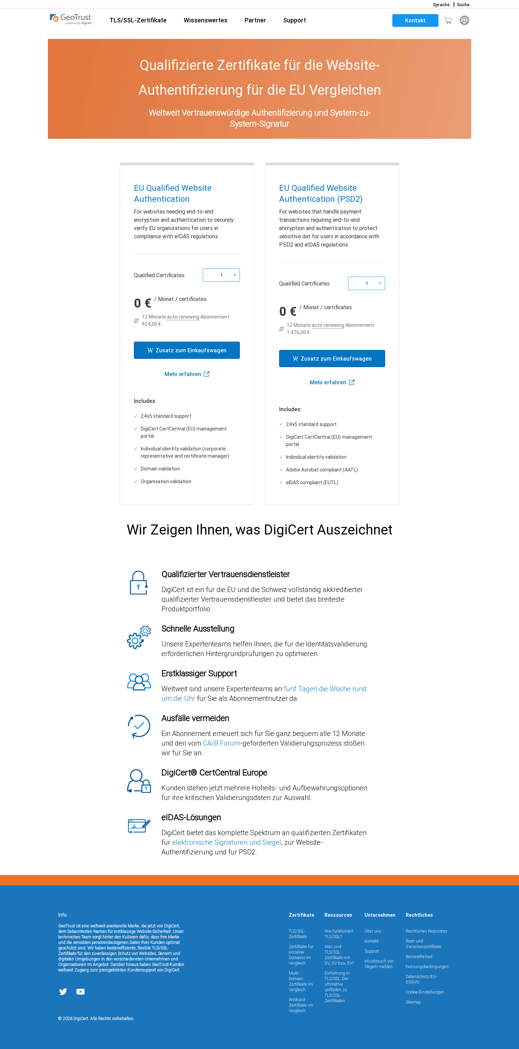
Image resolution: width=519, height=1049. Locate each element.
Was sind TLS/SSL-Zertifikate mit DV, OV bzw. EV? (339, 955)
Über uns (372, 931)
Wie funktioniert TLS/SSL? (339, 933)
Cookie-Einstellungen (425, 992)
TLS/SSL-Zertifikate (298, 933)
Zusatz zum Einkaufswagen (186, 350)
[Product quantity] (221, 275)
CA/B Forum (221, 743)
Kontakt (415, 20)
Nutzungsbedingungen (427, 966)
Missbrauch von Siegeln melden (379, 963)
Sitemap (413, 1002)
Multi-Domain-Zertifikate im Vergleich (301, 981)
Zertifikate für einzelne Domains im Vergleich (301, 955)
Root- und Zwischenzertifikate (423, 943)
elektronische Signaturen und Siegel (226, 842)
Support (371, 951)
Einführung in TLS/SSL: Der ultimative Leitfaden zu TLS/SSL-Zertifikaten (337, 986)
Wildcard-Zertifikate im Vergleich (301, 1005)
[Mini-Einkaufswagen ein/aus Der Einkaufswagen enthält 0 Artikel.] (448, 20)
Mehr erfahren (187, 374)
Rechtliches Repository (426, 931)
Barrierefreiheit (419, 956)
